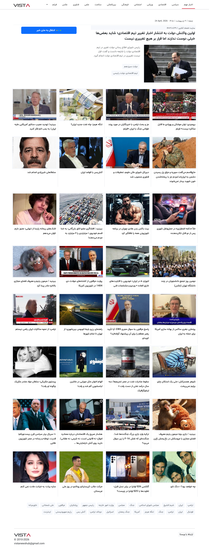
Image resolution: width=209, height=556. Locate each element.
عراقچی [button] (61, 505)
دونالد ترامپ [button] (96, 511)
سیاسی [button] (175, 4)
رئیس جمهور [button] (88, 505)
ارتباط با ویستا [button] (186, 534)
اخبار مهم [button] (188, 4)
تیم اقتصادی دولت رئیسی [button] (125, 73)
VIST (21, 4)
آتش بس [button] (80, 511)
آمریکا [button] (137, 511)
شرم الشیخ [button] (169, 505)
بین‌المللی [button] (111, 4)
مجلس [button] (121, 505)
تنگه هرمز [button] (149, 511)
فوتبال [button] (190, 511)
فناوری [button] (76, 4)
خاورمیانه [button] (33, 505)
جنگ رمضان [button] (124, 511)
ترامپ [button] (190, 505)
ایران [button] (181, 505)
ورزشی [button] (150, 4)
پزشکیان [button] (74, 505)
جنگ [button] (132, 505)
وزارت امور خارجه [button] (106, 505)
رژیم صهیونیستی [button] (64, 511)
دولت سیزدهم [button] (131, 66)
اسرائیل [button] (109, 511)
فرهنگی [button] (125, 4)
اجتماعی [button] (138, 4)
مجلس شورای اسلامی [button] (149, 505)
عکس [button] (64, 4)
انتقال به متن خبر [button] (49, 30)
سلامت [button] (98, 4)
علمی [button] (86, 4)
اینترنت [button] (47, 511)
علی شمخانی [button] (48, 505)
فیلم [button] (54, 4)
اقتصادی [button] (162, 4)
